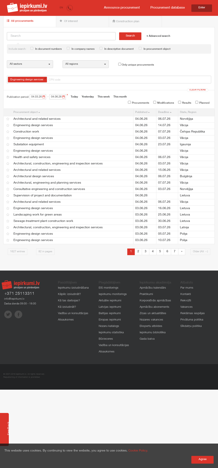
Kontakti (185, 294)
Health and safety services (31, 157)
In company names (80, 48)
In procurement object (154, 48)
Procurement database (167, 7)
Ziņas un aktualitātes (153, 313)
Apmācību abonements (154, 307)
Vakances (186, 307)
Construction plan (125, 21)
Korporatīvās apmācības (155, 300)
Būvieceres (106, 339)
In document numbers (46, 48)
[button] (69, 8)
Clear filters (197, 90)
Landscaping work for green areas (37, 214)
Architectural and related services (37, 119)
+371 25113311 (19, 294)
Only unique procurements (136, 64)
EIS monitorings (108, 288)
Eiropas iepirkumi (110, 320)
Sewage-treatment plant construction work (43, 221)
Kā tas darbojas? (69, 300)
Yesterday (88, 97)
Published (142, 112)
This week (104, 97)
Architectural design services (33, 176)
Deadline (165, 112)
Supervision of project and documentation (42, 195)
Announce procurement (122, 7)
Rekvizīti (185, 300)
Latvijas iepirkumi (110, 307)
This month (120, 97)
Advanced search (158, 36)
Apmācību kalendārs (153, 288)
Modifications (163, 102)
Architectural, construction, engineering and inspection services (58, 163)
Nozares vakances (151, 320)
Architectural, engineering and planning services (47, 182)
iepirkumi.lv (27, 8)
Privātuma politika (191, 320)
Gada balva (147, 339)
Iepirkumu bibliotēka (153, 332)
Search (130, 36)
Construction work (26, 131)
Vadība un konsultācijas (73, 313)
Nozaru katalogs (109, 326)
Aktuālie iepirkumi (110, 300)
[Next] (181, 252)
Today (74, 97)
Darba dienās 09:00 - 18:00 (20, 303)
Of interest (68, 21)
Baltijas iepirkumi (110, 313)
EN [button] (61, 8)
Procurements (138, 102)
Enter (201, 7)
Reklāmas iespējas (192, 313)
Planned (202, 102)
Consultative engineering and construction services (49, 189)
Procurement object (26, 112)
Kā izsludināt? (67, 307)
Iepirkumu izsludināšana (73, 288)
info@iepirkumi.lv (14, 299)
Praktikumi (146, 294)
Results (184, 102)
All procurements (20, 21)
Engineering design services (33, 125)
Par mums (186, 288)
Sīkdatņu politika (191, 326)
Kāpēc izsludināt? (69, 294)
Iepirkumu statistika (111, 332)
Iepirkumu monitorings (113, 294)
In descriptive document (117, 48)
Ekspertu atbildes (151, 326)
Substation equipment (28, 144)
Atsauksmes (66, 320)
